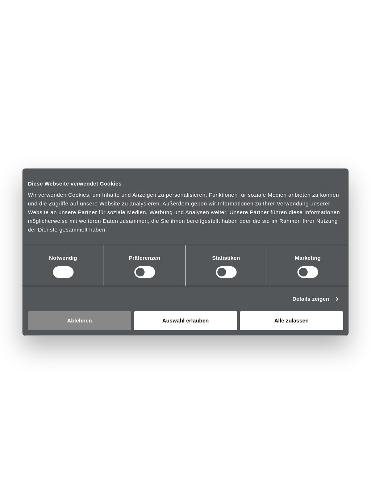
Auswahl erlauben (185, 320)
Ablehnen (79, 320)
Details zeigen (310, 299)
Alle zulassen (291, 320)
